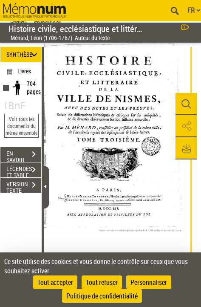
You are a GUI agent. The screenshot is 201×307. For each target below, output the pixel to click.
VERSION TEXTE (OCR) (23, 186)
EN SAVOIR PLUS (23, 155)
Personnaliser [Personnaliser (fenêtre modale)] (148, 282)
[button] (186, 104)
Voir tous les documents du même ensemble (21, 126)
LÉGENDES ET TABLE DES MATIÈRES (23, 170)
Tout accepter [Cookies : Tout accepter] (55, 282)
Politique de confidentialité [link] (102, 296)
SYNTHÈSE (23, 54)
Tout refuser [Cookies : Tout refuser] (102, 282)
